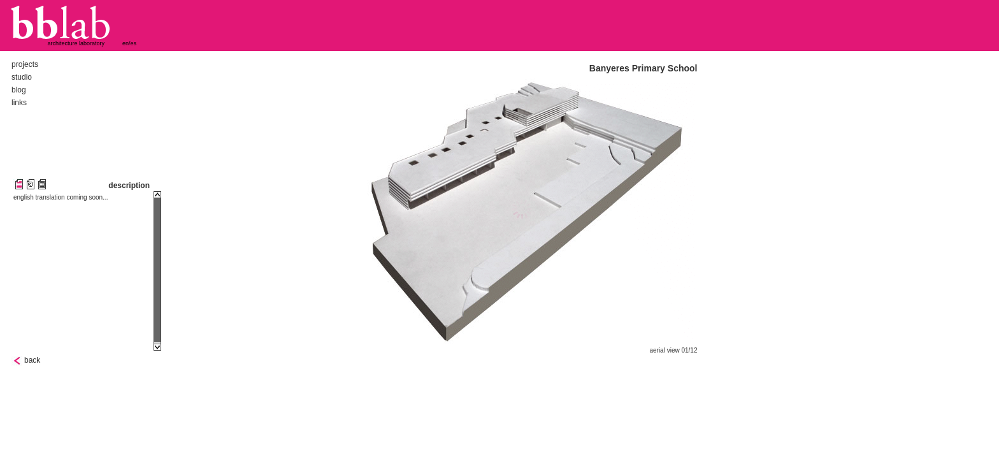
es (134, 43)
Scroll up (157, 194)
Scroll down (157, 347)
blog (18, 89)
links (19, 102)
